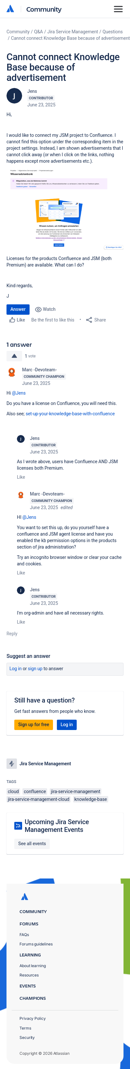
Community (44, 9)
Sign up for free (33, 724)
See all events (32, 843)
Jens (32, 91)
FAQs (24, 934)
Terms (25, 1028)
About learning (33, 965)
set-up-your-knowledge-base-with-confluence (70, 413)
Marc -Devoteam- (39, 369)
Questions (113, 31)
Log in (15, 668)
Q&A (38, 31)
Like (21, 477)
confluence (35, 791)
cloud (13, 791)
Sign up (35, 668)
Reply (12, 633)
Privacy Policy (33, 1018)
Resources (29, 975)
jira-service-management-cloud (38, 799)
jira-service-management (75, 791)
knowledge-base (90, 799)
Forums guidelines (36, 944)
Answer (18, 309)
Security (27, 1037)
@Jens (19, 393)
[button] (65, 209)
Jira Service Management (72, 31)
